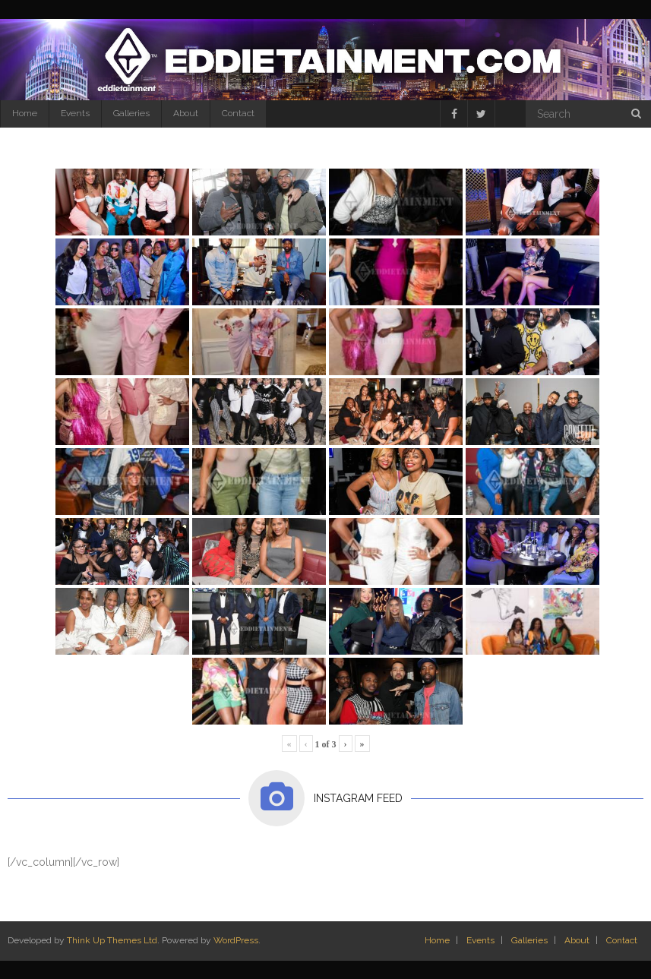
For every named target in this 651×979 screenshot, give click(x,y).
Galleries (131, 113)
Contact (238, 113)
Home (24, 113)
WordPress (235, 940)
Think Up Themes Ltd (112, 940)
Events (75, 113)
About (185, 113)
